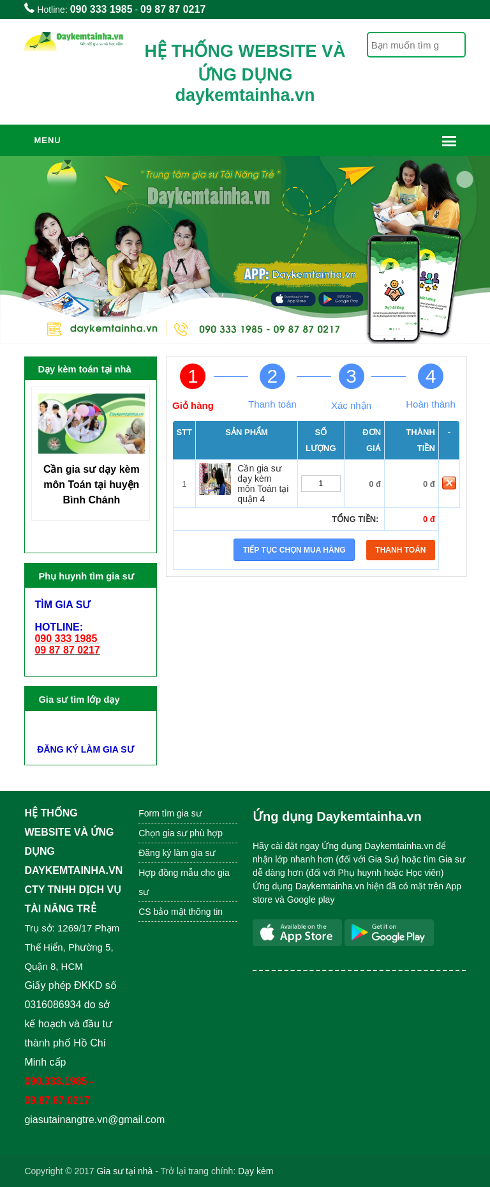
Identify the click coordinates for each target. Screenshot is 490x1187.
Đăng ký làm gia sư (178, 853)
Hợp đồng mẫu (168, 873)
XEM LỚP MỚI (66, 727)
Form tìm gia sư (169, 813)
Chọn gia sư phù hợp (180, 833)
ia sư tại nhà (127, 1171)
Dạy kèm (255, 1171)
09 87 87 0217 (172, 9)
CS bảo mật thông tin (180, 912)
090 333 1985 (101, 9)
